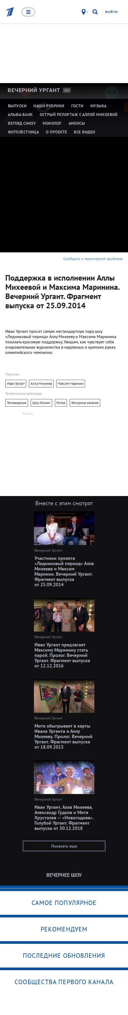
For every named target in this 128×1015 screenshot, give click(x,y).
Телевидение (17, 403)
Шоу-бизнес (41, 403)
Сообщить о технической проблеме (93, 258)
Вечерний (34, 90)
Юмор (60, 403)
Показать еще (64, 846)
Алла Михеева (41, 383)
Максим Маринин (70, 383)
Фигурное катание (85, 403)
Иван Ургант (16, 383)
